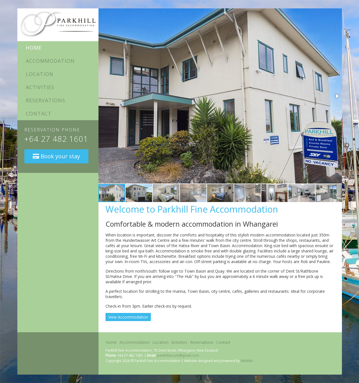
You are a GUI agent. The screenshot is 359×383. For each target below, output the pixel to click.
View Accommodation (128, 317)
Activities (40, 87)
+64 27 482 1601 (56, 138)
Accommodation (50, 60)
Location (39, 74)
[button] (336, 96)
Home (34, 47)
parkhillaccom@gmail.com (178, 355)
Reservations (45, 100)
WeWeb (247, 360)
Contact (38, 113)
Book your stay (56, 156)
